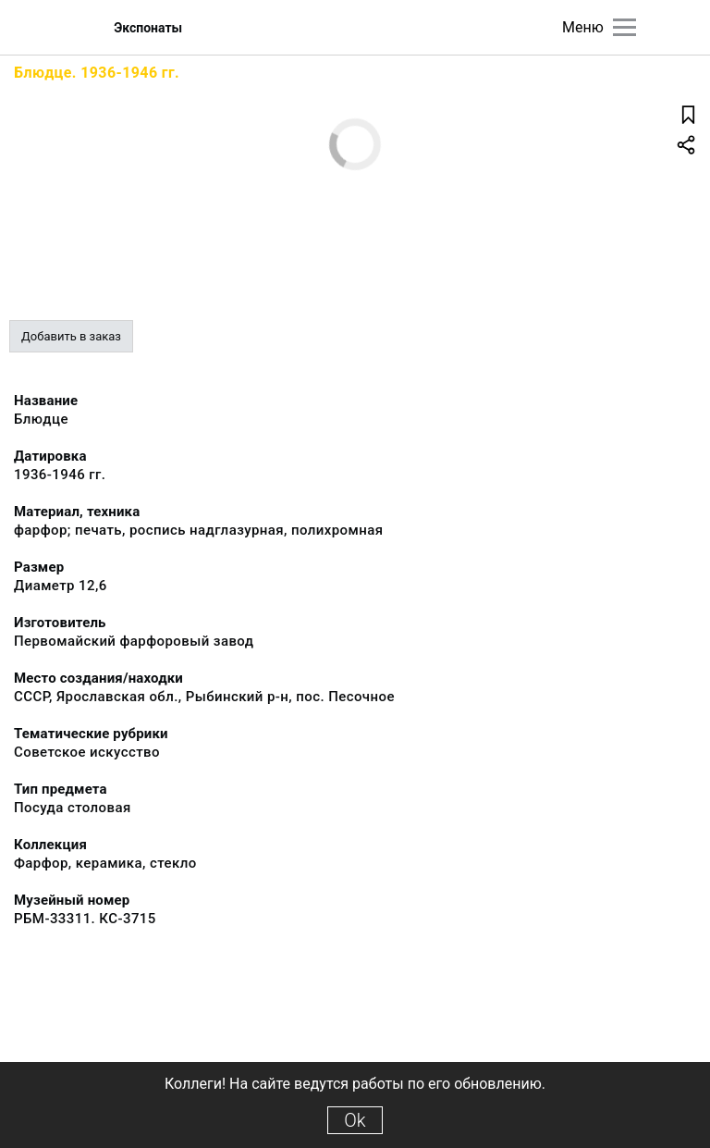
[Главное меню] (624, 27)
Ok (354, 1120)
